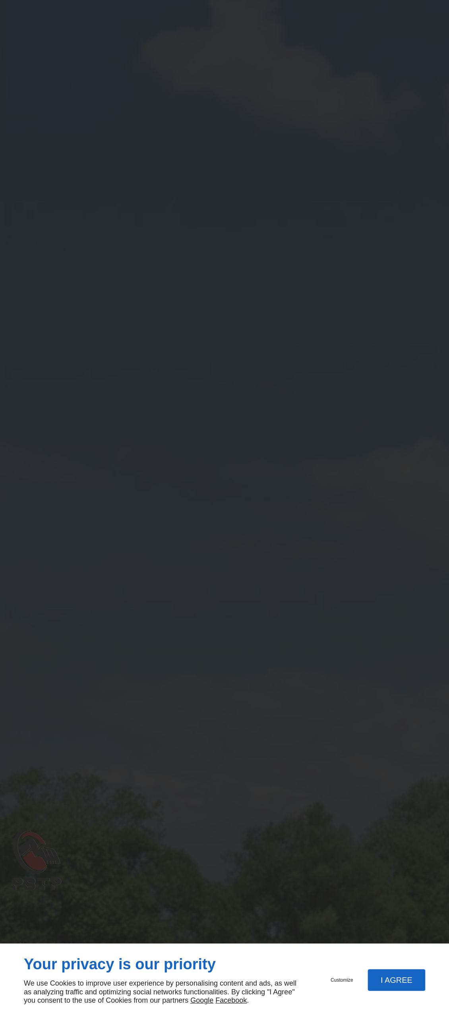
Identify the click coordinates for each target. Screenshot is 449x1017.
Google (201, 1000)
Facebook (231, 1000)
